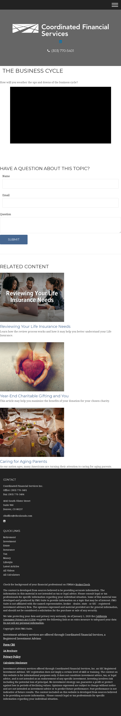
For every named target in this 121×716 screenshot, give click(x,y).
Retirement (9, 537)
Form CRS (9, 644)
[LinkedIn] (60, 41)
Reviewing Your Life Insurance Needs (35, 326)
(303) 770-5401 (60, 51)
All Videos (8, 570)
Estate (6, 545)
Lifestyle (8, 562)
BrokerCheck (82, 584)
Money (7, 558)
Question (5, 214)
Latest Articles (11, 566)
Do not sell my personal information (23, 623)
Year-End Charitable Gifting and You (34, 396)
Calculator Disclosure (15, 663)
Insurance (9, 549)
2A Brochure (10, 651)
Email (5, 195)
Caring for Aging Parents (23, 461)
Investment (9, 541)
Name (6, 176)
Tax (5, 554)
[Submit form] (14, 239)
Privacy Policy (12, 656)
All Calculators (11, 574)
